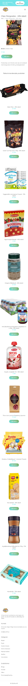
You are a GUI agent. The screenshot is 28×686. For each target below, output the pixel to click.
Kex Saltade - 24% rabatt (14, 502)
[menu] (25, 9)
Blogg (2, 667)
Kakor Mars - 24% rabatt (14, 107)
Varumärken (4, 657)
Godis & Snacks (5, 646)
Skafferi (3, 654)
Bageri (3, 640)
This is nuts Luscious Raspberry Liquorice (14, 415)
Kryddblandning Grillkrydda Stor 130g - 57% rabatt (14, 547)
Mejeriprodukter (5, 651)
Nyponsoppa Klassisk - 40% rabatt (14, 239)
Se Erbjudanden (20, 3)
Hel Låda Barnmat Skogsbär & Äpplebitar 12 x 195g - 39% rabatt (14, 327)
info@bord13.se (5, 632)
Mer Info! (6, 56)
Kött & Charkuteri (5, 648)
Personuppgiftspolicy (6, 675)
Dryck (2, 643)
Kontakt (3, 669)
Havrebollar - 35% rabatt (14, 591)
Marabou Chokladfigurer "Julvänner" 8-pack (14, 459)
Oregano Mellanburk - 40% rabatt (14, 283)
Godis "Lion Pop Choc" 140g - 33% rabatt (14, 150)
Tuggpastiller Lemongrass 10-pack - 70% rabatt (14, 195)
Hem (2, 18)
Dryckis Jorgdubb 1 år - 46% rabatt (14, 372)
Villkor (2, 672)
